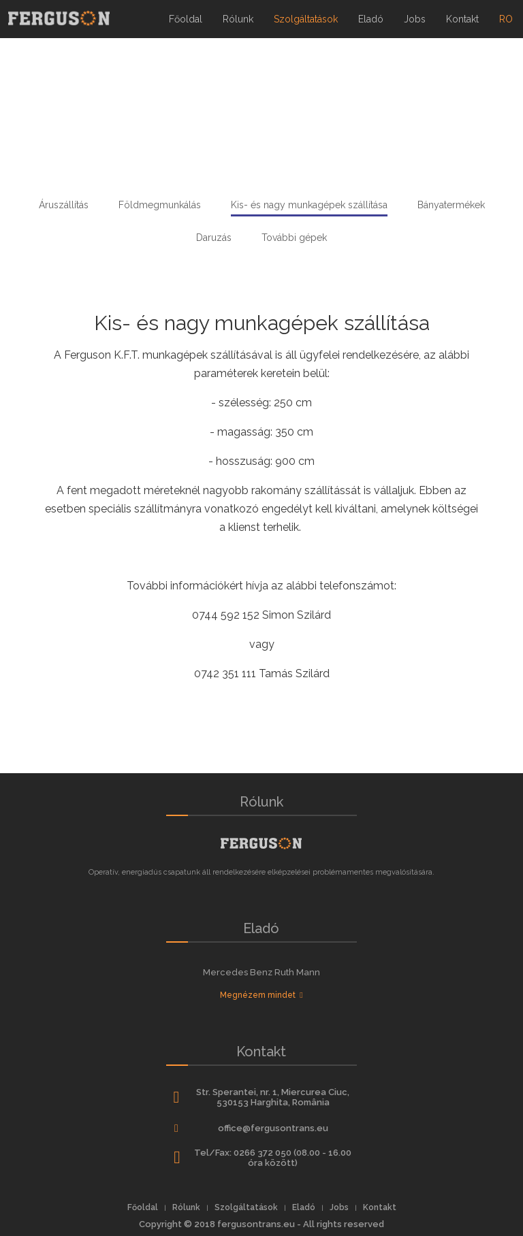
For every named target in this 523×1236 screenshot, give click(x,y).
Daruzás (214, 237)
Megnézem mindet (261, 995)
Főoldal (185, 19)
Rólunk (238, 19)
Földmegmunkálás (159, 204)
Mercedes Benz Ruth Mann (261, 972)
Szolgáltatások (306, 19)
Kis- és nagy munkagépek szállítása (309, 204)
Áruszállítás (64, 204)
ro (511, 12)
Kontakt (462, 19)
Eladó (370, 19)
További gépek (294, 237)
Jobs (415, 19)
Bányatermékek (451, 204)
